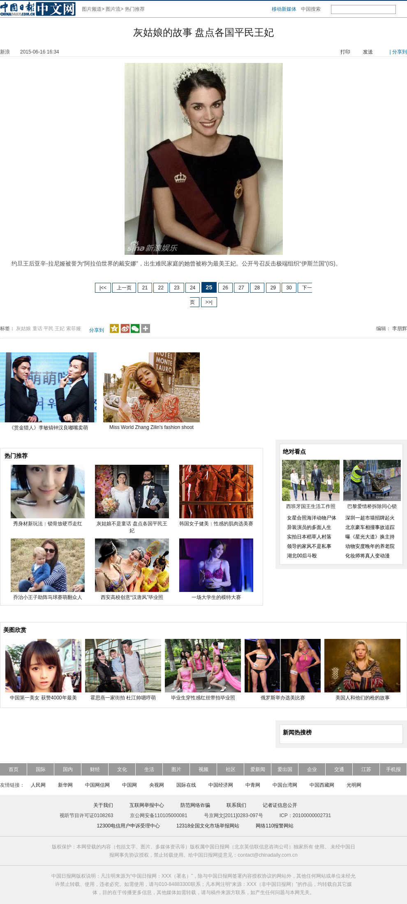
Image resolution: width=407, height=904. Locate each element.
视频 (203, 769)
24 (192, 288)
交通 (339, 769)
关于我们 (103, 805)
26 (225, 288)
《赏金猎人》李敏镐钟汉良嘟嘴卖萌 (48, 428)
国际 (41, 769)
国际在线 (186, 785)
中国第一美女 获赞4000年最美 (43, 698)
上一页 (124, 288)
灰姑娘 (23, 328)
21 (145, 288)
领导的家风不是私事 (309, 546)
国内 (68, 769)
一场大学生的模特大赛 (216, 597)
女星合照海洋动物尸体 (311, 518)
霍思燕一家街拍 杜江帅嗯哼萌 (123, 698)
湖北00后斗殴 (302, 556)
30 (288, 288)
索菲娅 (73, 328)
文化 (122, 769)
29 (273, 288)
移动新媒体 (284, 9)
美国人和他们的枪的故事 (362, 698)
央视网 (156, 785)
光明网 (354, 785)
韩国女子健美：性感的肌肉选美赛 (216, 524)
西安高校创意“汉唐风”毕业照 (132, 597)
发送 (368, 52)
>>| (209, 302)
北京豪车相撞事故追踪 (370, 527)
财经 (95, 769)
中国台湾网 (285, 785)
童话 (37, 328)
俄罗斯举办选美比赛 (283, 698)
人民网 (38, 785)
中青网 (252, 785)
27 (241, 288)
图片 (176, 769)
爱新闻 (257, 769)
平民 (48, 328)
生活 (149, 769)
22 (160, 288)
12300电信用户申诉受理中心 (128, 826)
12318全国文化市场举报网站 (207, 826)
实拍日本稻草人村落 (309, 537)
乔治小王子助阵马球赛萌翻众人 (47, 597)
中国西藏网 (322, 785)
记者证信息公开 (280, 805)
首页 (13, 769)
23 (176, 288)
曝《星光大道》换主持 (370, 537)
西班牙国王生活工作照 (310, 506)
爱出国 (285, 769)
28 (257, 288)
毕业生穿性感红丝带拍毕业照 (203, 698)
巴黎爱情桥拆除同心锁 (372, 506)
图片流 (113, 9)
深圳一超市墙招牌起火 (370, 518)
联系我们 (236, 805)
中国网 (129, 785)
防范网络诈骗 (195, 805)
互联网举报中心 (147, 805)
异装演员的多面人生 (309, 527)
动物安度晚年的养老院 (370, 546)
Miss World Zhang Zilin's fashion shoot (151, 427)
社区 (231, 769)
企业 (312, 769)
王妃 (60, 328)
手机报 (393, 769)
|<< (102, 288)
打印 (345, 52)
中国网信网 (97, 785)
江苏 (366, 769)
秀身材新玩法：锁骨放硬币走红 (47, 524)
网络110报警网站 (275, 826)
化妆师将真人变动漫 (367, 556)
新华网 (65, 785)
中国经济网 (220, 785)
